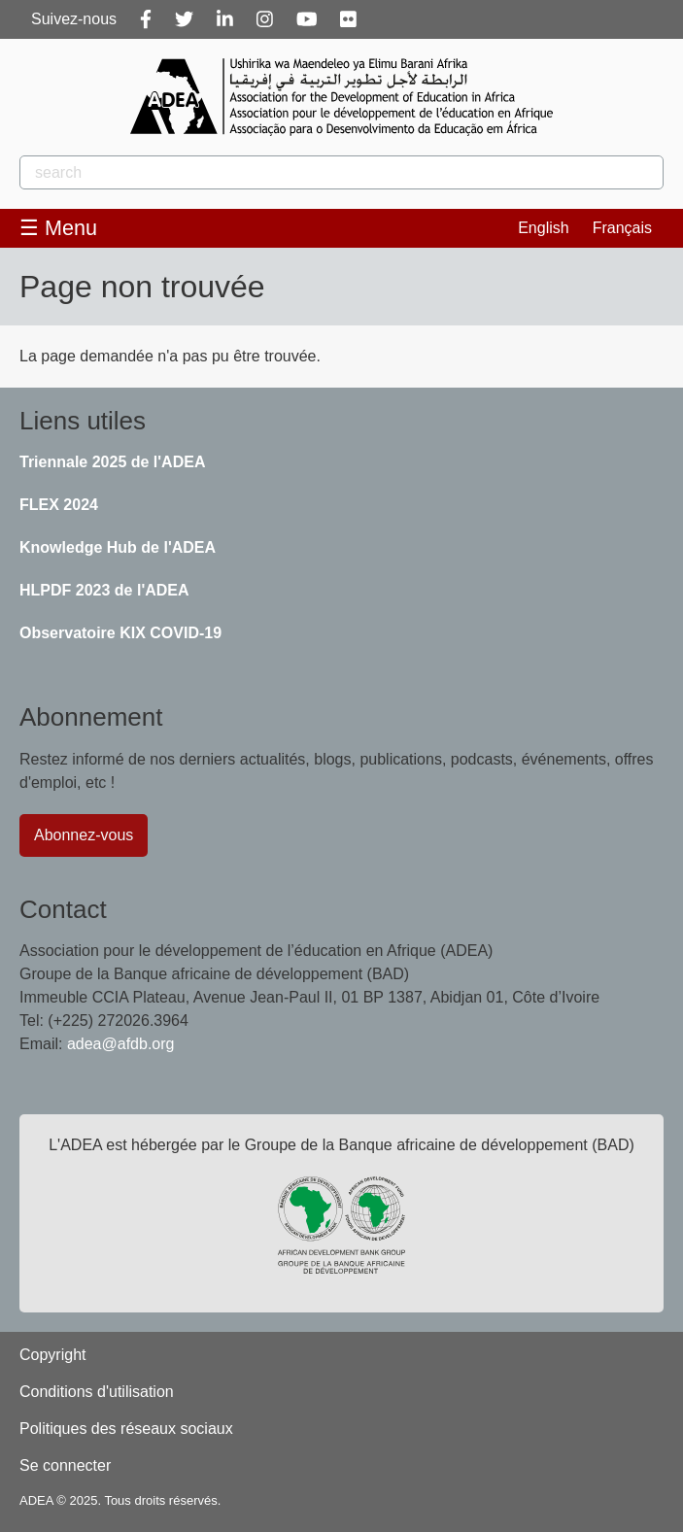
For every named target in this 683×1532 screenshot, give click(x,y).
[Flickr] (348, 19)
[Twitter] (184, 19)
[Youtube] (307, 19)
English (543, 228)
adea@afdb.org (121, 1044)
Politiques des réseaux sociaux (126, 1428)
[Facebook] (145, 19)
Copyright (52, 1354)
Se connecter (65, 1465)
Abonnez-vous (83, 835)
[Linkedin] (225, 19)
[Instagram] (265, 19)
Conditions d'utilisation (96, 1391)
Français (622, 228)
